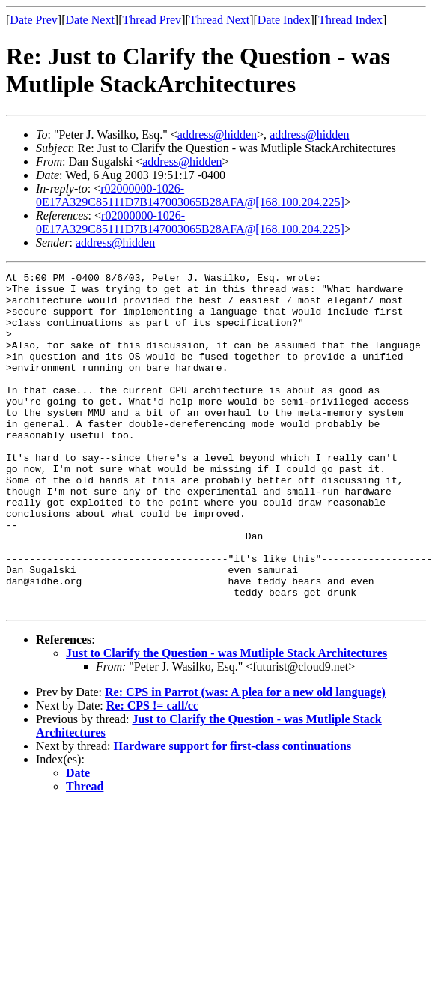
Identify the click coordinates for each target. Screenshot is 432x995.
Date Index (284, 19)
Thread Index (350, 19)
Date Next (90, 19)
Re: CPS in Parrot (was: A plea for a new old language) (245, 759)
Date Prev (34, 19)
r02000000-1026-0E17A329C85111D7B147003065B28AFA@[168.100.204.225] (190, 195)
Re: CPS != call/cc (152, 772)
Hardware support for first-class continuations (233, 813)
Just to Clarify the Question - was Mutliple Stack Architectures (226, 720)
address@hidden (217, 134)
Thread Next (219, 19)
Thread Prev (151, 19)
